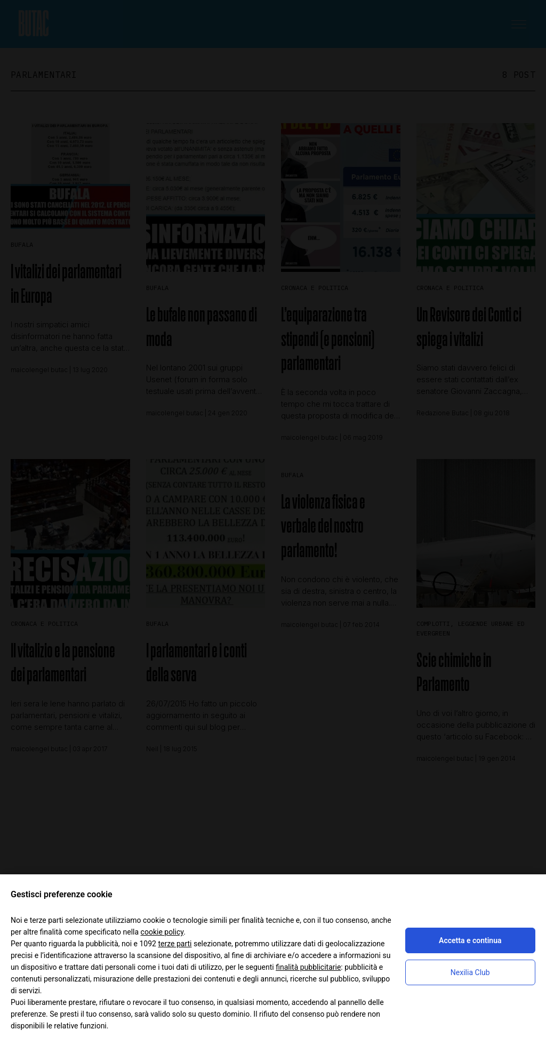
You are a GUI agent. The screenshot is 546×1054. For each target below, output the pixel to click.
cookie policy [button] (162, 932)
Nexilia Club (470, 972)
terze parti (174, 943)
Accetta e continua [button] (470, 940)
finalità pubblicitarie (308, 967)
